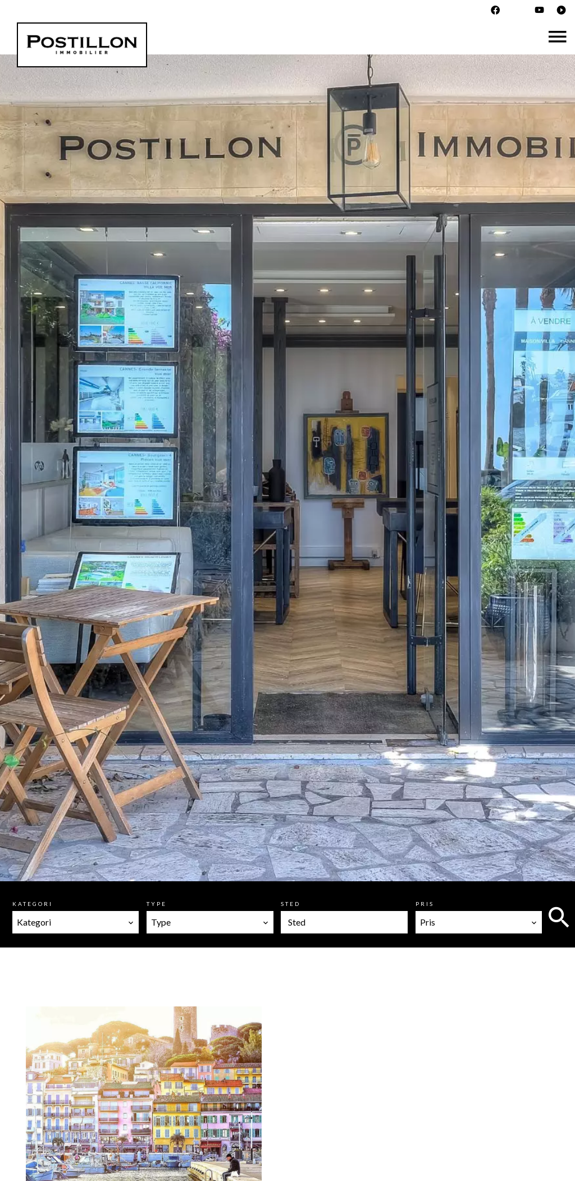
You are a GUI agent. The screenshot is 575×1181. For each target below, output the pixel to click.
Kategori (32, 903)
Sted (290, 903)
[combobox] (75, 922)
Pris (425, 903)
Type (157, 903)
